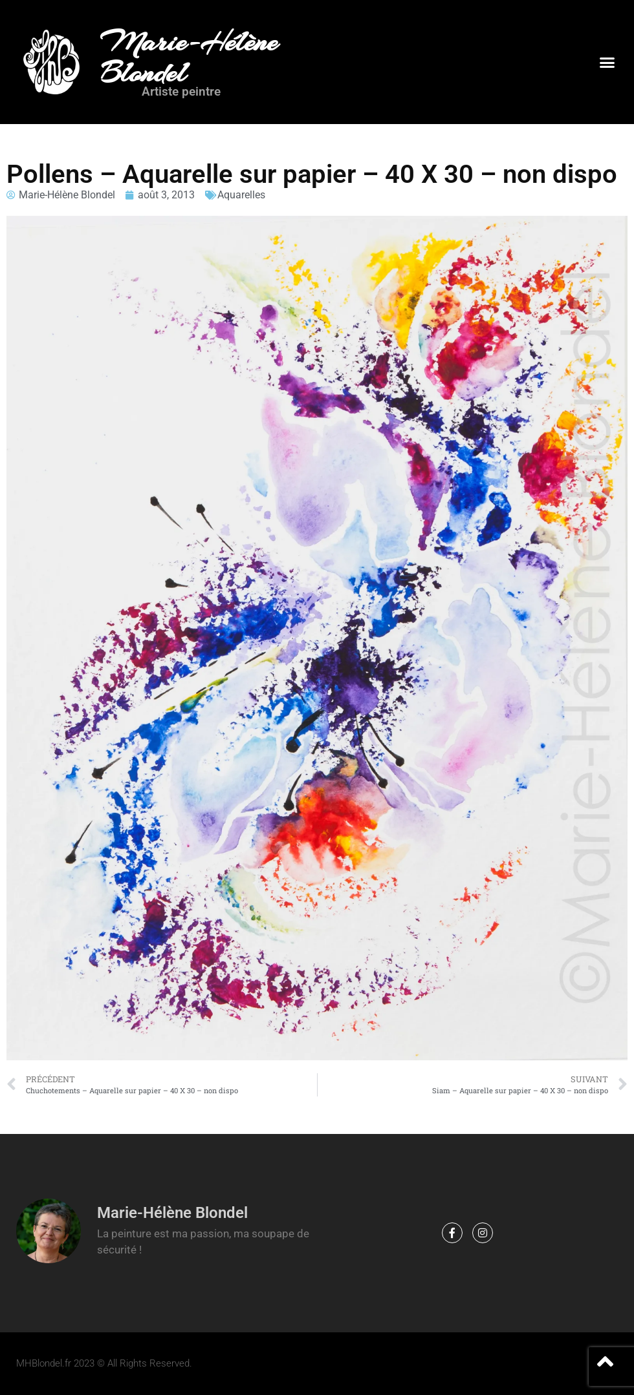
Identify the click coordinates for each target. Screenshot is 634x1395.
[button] (607, 62)
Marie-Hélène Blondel (189, 57)
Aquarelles (241, 195)
